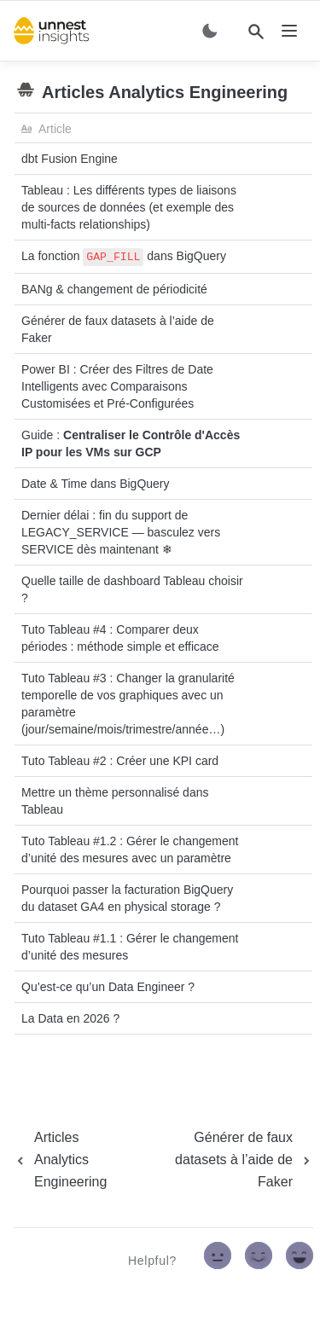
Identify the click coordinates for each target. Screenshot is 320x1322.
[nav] (289, 31)
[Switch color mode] (210, 30)
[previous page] (75, 1160)
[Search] (256, 31)
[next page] (228, 1160)
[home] (52, 30)
